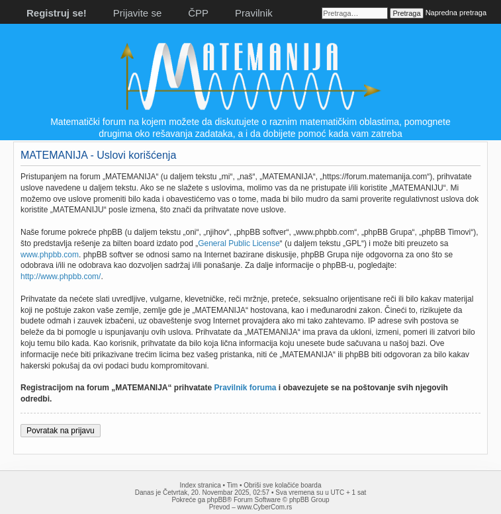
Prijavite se (137, 13)
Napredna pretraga (456, 13)
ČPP (198, 13)
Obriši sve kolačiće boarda (282, 485)
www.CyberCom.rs (265, 507)
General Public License (238, 243)
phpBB (217, 499)
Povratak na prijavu (60, 430)
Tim (232, 485)
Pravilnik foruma (245, 387)
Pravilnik (254, 13)
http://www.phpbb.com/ (61, 276)
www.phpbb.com (50, 254)
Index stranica (200, 485)
